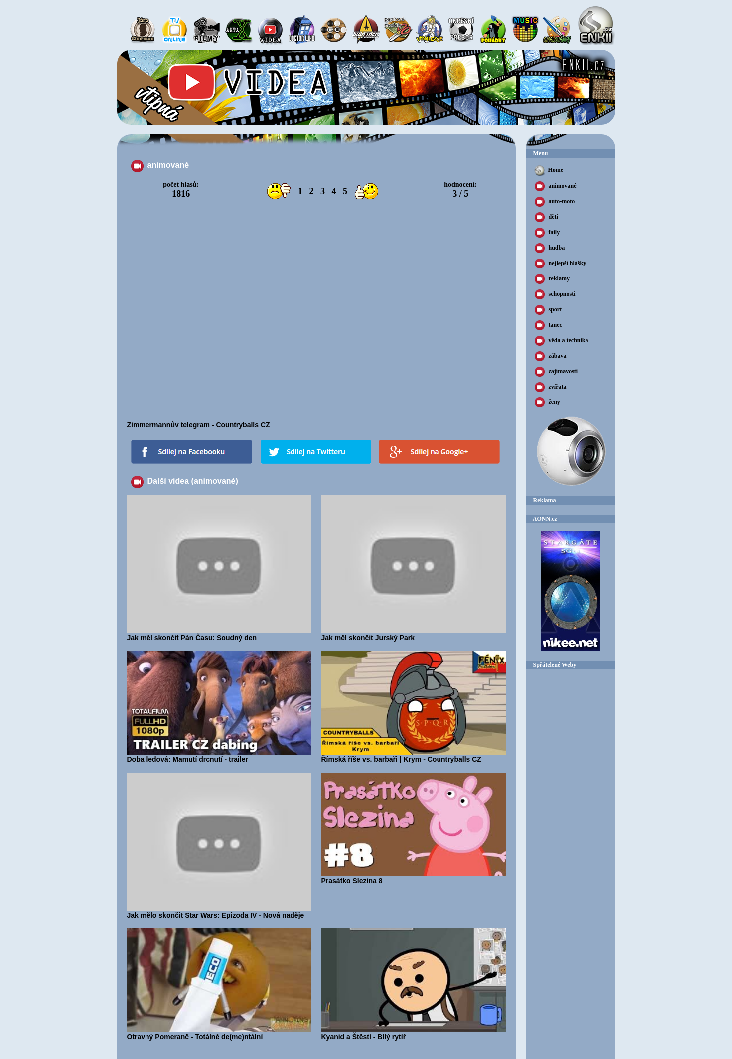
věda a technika (561, 341)
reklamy (552, 279)
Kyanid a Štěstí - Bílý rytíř (413, 1033)
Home (548, 170)
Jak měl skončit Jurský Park (413, 634)
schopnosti (555, 294)
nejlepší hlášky (560, 263)
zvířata (551, 387)
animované (556, 186)
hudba (550, 248)
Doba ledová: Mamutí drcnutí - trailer (219, 755)
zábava (551, 356)
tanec (548, 325)
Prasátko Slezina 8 (413, 877)
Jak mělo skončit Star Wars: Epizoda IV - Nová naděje (219, 911)
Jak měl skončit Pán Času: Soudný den (219, 634)
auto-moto (555, 202)
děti (546, 217)
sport (548, 310)
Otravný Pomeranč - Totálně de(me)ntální (219, 1033)
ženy (547, 402)
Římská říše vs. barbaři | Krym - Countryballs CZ (413, 755)
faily (547, 233)
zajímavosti (556, 372)
